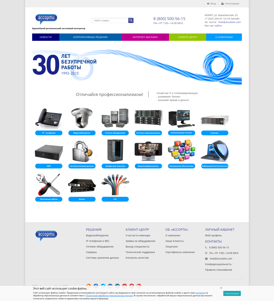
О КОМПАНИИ (224, 37)
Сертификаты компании (180, 252)
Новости (46, 37)
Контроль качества (137, 257)
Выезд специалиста (137, 246)
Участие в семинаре (138, 235)
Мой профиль (213, 235)
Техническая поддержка (140, 252)
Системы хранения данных (102, 257)
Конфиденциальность (218, 264)
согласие (200, 292)
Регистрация (230, 3)
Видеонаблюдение (97, 235)
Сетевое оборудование (100, 246)
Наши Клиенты (174, 241)
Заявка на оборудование (140, 241)
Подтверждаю (232, 293)
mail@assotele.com (229, 22)
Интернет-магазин (145, 37)
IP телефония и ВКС (98, 241)
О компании (172, 235)
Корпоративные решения (90, 37)
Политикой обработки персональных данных (109, 295)
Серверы (91, 252)
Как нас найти (213, 25)
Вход (211, 3)
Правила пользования (218, 269)
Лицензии (171, 246)
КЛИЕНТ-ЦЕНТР (187, 37)
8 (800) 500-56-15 (169, 18)
